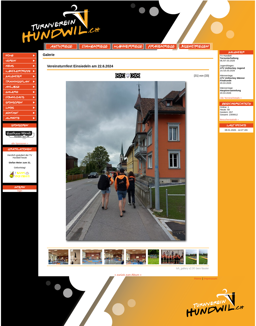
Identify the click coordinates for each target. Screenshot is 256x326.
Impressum (210, 278)
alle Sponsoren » (19, 143)
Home (197, 278)
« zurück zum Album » (128, 274)
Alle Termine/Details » (231, 98)
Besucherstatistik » (229, 119)
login (19, 190)
